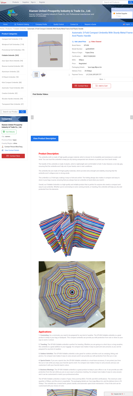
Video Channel (96, 42)
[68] (12, 82)
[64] (12, 88)
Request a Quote (90, 24)
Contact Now (13, 156)
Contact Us (74, 24)
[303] (10, 55)
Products (16, 2)
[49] (12, 66)
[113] (12, 39)
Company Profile (41, 24)
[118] (13, 44)
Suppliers (25, 2)
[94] (12, 61)
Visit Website (8, 132)
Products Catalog (21, 24)
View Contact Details (12, 150)
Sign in (33, 2)
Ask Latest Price (80, 42)
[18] (10, 77)
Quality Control (59, 24)
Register (42, 2)
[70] (13, 50)
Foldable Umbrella (19, 29)
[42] (9, 93)
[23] (10, 72)
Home (5, 24)
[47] (12, 104)
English (126, 24)
